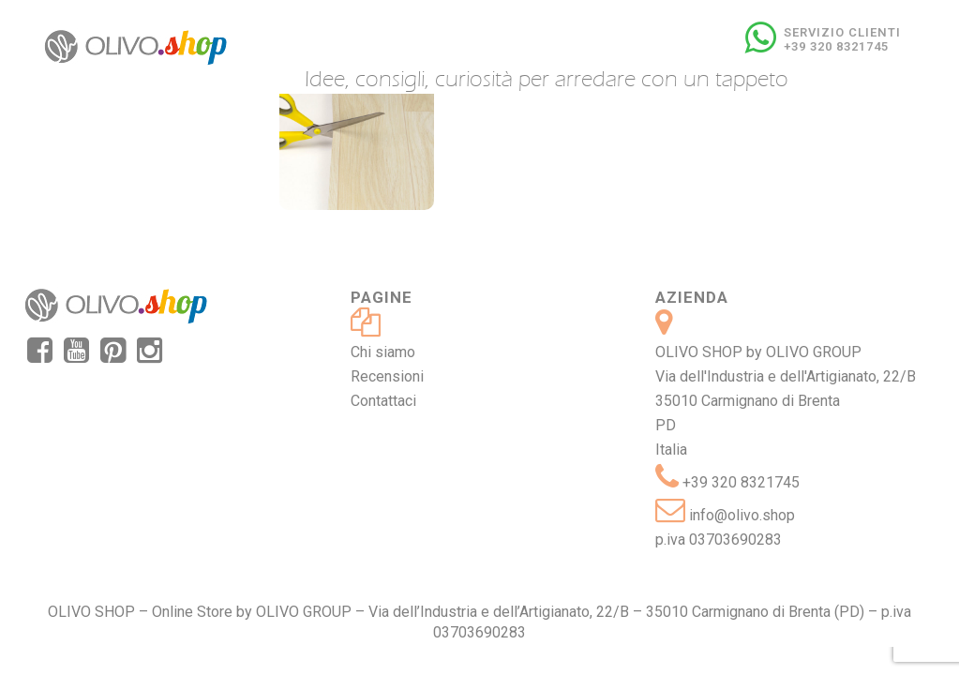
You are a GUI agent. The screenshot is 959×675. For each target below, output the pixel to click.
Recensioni (387, 376)
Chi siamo (383, 352)
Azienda (691, 297)
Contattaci (383, 401)
